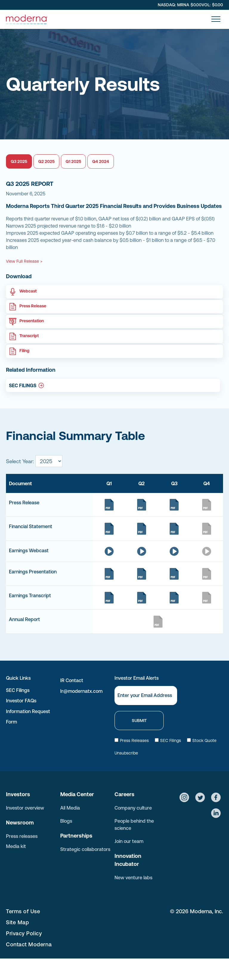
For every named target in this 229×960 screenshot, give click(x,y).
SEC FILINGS (22, 385)
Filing (24, 350)
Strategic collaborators (85, 849)
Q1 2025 (73, 161)
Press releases (22, 836)
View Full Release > (24, 261)
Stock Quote (201, 740)
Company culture (133, 807)
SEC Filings (18, 690)
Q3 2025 (19, 161)
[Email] (145, 695)
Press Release (32, 306)
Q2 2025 (46, 161)
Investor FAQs (21, 700)
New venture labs (133, 877)
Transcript (29, 335)
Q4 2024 (100, 161)
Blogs (66, 821)
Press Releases (131, 740)
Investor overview (25, 807)
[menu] (216, 19)
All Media (70, 807)
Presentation (31, 320)
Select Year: (20, 461)
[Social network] (184, 798)
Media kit (16, 846)
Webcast (28, 291)
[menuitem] (87, 911)
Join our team (128, 841)
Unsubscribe (126, 753)
